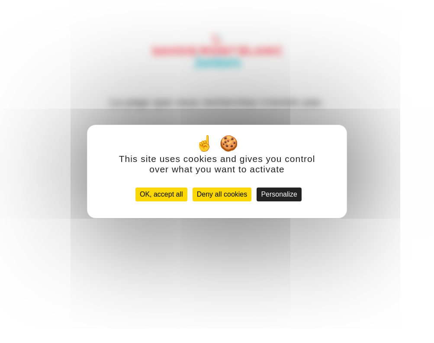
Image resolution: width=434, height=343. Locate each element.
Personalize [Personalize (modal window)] (279, 194)
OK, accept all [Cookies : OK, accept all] (161, 194)
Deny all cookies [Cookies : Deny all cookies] (222, 194)
